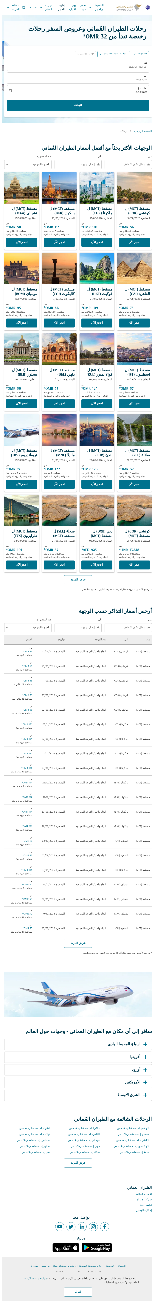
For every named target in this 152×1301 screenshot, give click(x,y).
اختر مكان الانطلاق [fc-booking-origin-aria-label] (135, 67)
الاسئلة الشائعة (142, 1194)
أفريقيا (137, 1057)
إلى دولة (119, 1266)
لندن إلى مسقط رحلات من (34, 1152)
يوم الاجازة (70, 7)
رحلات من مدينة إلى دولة (62, 1266)
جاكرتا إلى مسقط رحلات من (82, 1128)
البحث (76, 105)
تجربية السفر (43, 7)
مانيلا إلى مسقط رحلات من (132, 1152)
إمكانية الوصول (142, 1210)
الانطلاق (140, 88)
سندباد (31, 7)
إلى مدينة (108, 1266)
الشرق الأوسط (131, 1095)
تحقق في (81, 7)
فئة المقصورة (42, 156)
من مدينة (43, 1266)
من (143, 63)
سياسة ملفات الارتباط (33, 1278)
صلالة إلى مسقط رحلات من (83, 1152)
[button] (111, 54)
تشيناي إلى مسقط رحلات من (131, 1134)
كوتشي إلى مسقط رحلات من (131, 1128)
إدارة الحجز (59, 7)
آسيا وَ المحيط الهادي (126, 1044)
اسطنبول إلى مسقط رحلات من (31, 1140)
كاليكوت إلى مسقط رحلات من (130, 1140)
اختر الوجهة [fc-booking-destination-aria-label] (139, 80)
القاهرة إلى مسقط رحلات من (82, 1134)
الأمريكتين (135, 1082)
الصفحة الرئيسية (141, 131)
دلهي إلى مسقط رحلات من (83, 1146)
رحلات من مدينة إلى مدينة (88, 1266)
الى (143, 76)
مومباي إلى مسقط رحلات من (82, 1140)
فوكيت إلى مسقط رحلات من (32, 1134)
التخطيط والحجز (93, 7)
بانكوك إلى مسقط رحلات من (32, 1128)
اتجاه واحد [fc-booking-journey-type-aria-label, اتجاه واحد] (140, 54)
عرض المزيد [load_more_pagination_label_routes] (76, 1163)
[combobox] (123, 165)
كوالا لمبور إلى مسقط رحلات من (129, 1146)
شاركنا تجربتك (142, 1199)
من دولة (32, 1266)
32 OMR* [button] (93, 37)
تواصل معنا (144, 1205)
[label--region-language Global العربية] (14, 7)
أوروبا (138, 1069)
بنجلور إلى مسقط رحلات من (33, 1146)
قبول (76, 1291)
